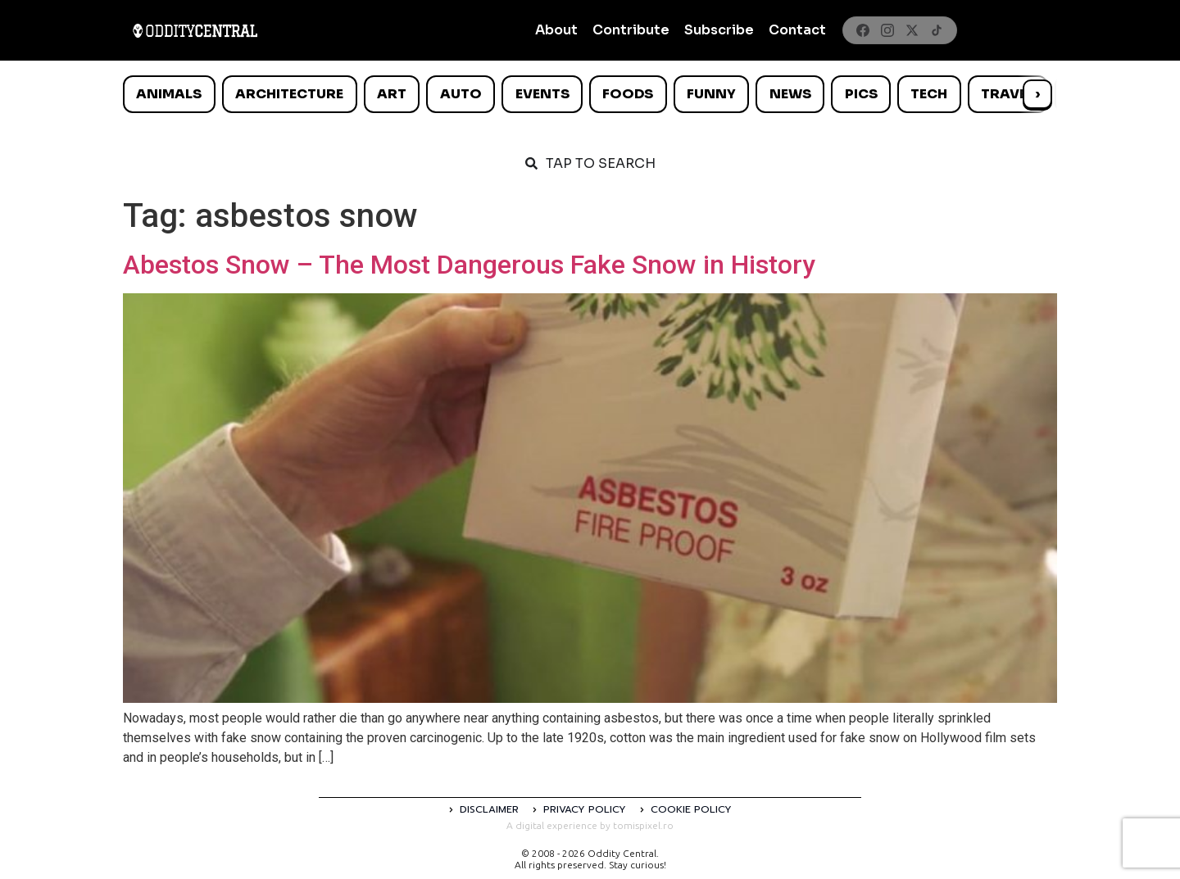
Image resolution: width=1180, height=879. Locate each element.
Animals (169, 93)
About (556, 30)
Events (542, 93)
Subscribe (719, 30)
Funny (711, 93)
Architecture (289, 93)
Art (391, 93)
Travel (1007, 93)
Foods (627, 93)
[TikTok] (936, 30)
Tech (928, 93)
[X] (912, 30)
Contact (797, 30)
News (790, 93)
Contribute (630, 30)
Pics (861, 93)
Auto (461, 93)
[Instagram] (887, 30)
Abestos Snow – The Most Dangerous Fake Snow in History (469, 264)
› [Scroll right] (1037, 93)
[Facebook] (862, 30)
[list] (590, 94)
